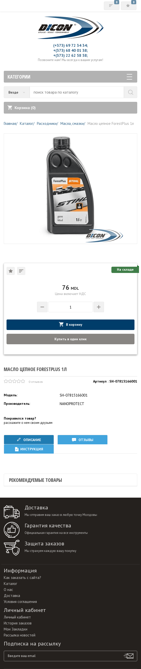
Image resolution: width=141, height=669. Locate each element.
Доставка (12, 595)
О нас (8, 589)
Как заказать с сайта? (22, 577)
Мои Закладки (15, 629)
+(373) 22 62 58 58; (70, 55)
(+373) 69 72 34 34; (70, 45)
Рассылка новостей (19, 635)
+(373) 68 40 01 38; (70, 50)
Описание (29, 439)
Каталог (10, 583)
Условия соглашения (20, 601)
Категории (70, 76)
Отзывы (82, 439)
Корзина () (22, 107)
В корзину (70, 324)
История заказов (18, 623)
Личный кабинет (17, 617)
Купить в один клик (70, 339)
